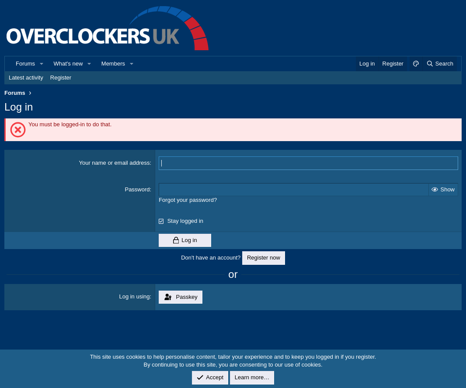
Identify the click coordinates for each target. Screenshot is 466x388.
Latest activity (26, 77)
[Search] (439, 63)
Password (137, 189)
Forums (25, 63)
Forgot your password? (188, 200)
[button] (41, 63)
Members (113, 63)
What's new (68, 63)
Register (60, 77)
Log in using (134, 296)
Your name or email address (114, 162)
